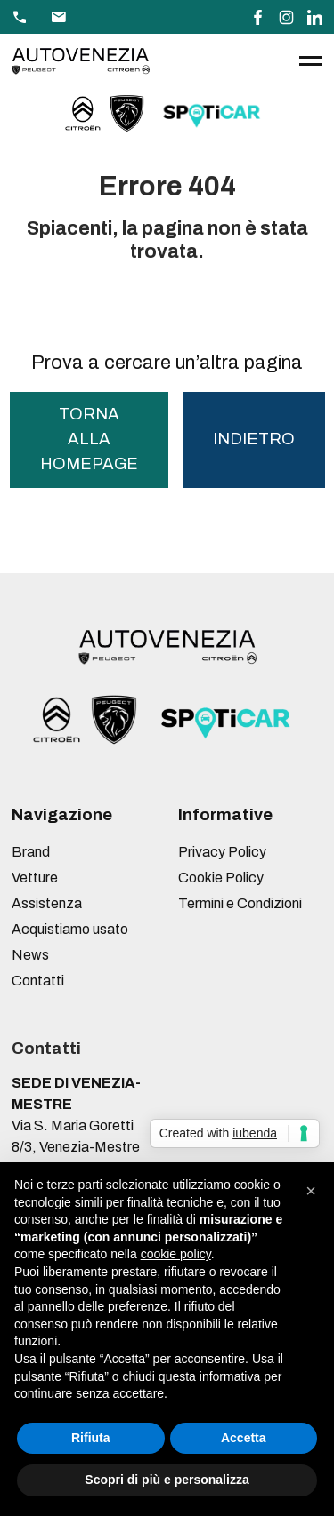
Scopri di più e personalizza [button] (166, 1479)
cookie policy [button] (176, 1254)
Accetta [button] (243, 1438)
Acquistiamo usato (70, 929)
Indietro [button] (254, 439)
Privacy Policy (222, 851)
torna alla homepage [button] (89, 438)
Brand (31, 851)
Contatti (38, 980)
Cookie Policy (221, 877)
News (30, 954)
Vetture (35, 877)
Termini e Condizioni (240, 903)
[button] (311, 1191)
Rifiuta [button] (90, 1438)
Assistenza (47, 903)
